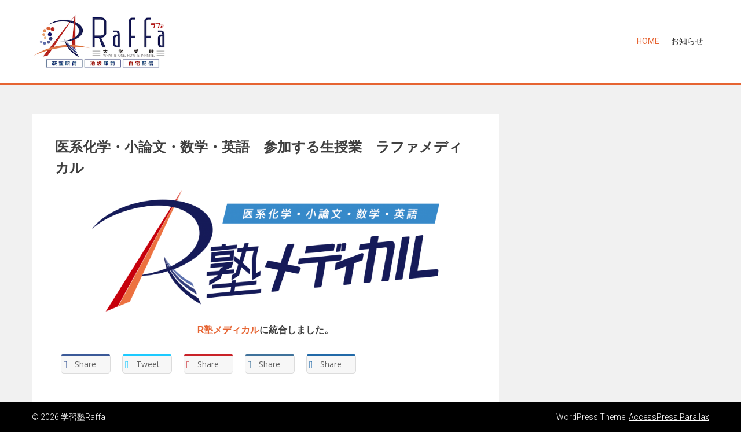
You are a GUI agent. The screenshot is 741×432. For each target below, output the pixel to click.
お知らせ (687, 41)
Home (648, 41)
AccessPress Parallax (669, 417)
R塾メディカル (228, 330)
